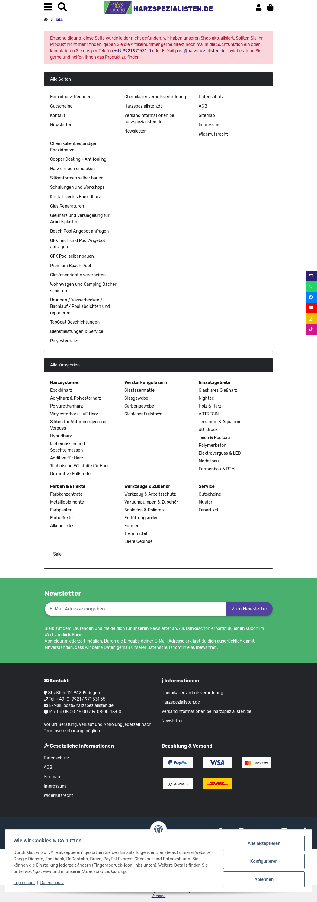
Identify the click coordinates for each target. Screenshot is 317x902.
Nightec (206, 398)
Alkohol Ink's (62, 525)
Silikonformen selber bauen (77, 178)
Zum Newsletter (249, 609)
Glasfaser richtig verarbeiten (78, 275)
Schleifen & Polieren (144, 510)
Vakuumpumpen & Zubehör (151, 502)
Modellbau (209, 461)
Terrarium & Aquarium (220, 421)
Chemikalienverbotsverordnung (155, 96)
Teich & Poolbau (214, 437)
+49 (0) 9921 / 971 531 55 (80, 699)
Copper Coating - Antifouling (78, 159)
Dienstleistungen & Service (76, 331)
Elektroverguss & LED (220, 453)
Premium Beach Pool (70, 265)
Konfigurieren (262, 861)
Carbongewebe (139, 406)
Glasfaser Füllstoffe (143, 414)
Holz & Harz (210, 406)
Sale (57, 554)
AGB (203, 106)
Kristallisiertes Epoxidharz (75, 196)
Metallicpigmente (67, 502)
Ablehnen (262, 879)
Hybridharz (61, 436)
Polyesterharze (65, 340)
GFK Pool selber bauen (72, 256)
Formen (131, 525)
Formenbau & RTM (217, 469)
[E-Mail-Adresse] (136, 609)
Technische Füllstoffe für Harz (79, 466)
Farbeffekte (61, 517)
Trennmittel (135, 533)
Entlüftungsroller (141, 517)
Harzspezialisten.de (143, 106)
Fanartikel (208, 510)
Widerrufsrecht (213, 134)
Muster (205, 502)
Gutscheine (61, 106)
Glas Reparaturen (67, 206)
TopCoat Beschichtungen (75, 322)
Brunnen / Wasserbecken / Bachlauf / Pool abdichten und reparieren (80, 306)
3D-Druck (208, 429)
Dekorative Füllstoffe (70, 473)
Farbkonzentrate (66, 494)
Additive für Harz (66, 458)
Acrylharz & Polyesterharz (75, 398)
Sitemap (207, 115)
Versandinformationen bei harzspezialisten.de (206, 711)
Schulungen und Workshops (77, 187)
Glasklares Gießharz (218, 390)
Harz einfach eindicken (72, 168)
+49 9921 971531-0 (132, 50)
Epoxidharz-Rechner (70, 96)
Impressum (210, 124)
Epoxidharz (61, 390)
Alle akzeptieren (262, 843)
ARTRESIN (209, 414)
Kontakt (57, 115)
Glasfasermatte (139, 390)
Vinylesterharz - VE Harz (74, 414)
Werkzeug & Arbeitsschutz (150, 494)
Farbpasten (61, 510)
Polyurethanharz (66, 406)
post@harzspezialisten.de (200, 50)
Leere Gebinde (138, 541)
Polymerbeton (212, 445)
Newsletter (61, 124)
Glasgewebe (136, 398)
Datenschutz (211, 96)
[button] (258, 7)
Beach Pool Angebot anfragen (79, 231)
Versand (159, 896)
